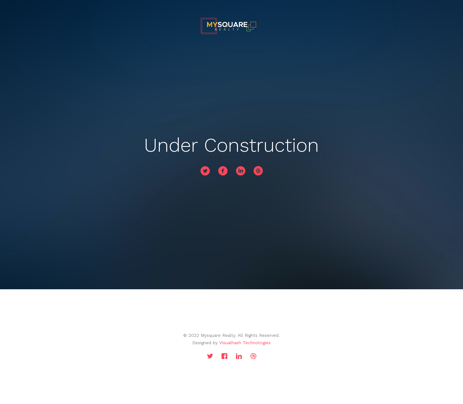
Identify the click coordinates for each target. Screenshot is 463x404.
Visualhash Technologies (245, 342)
